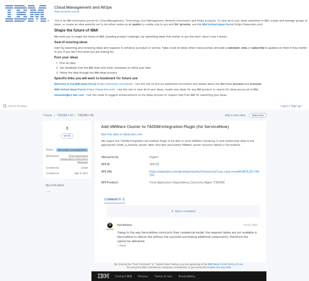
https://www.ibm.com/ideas (115, 83)
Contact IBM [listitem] (123, 276)
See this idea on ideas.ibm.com (121, 134)
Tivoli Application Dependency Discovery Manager (74, 159)
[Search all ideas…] (36, 106)
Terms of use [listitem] (163, 276)
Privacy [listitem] (143, 276)
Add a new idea (235, 115)
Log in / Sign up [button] (292, 105)
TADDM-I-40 (65, 115)
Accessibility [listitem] (186, 276)
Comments (114, 199)
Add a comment (183, 211)
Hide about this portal (66, 11)
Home (48, 115)
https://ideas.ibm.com (100, 89)
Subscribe (258, 115)
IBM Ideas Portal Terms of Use (225, 264)
